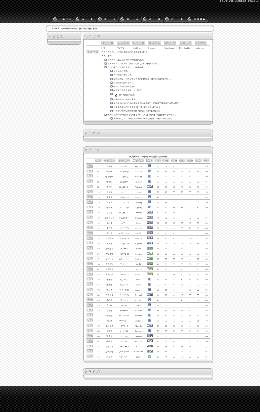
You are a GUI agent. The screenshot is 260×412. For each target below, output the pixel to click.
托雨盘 (116, 111)
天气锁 (118, 115)
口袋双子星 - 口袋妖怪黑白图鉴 (63, 28)
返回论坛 (233, 1)
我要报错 (242, 1)
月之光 (128, 79)
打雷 (119, 86)
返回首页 (224, 1)
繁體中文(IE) (253, 1)
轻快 (123, 52)
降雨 (137, 60)
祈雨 (127, 60)
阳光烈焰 (121, 83)
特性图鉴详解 (85, 28)
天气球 (120, 90)
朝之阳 (120, 79)
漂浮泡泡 (120, 95)
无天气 (110, 115)
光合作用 (137, 79)
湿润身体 (117, 103)
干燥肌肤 (117, 107)
